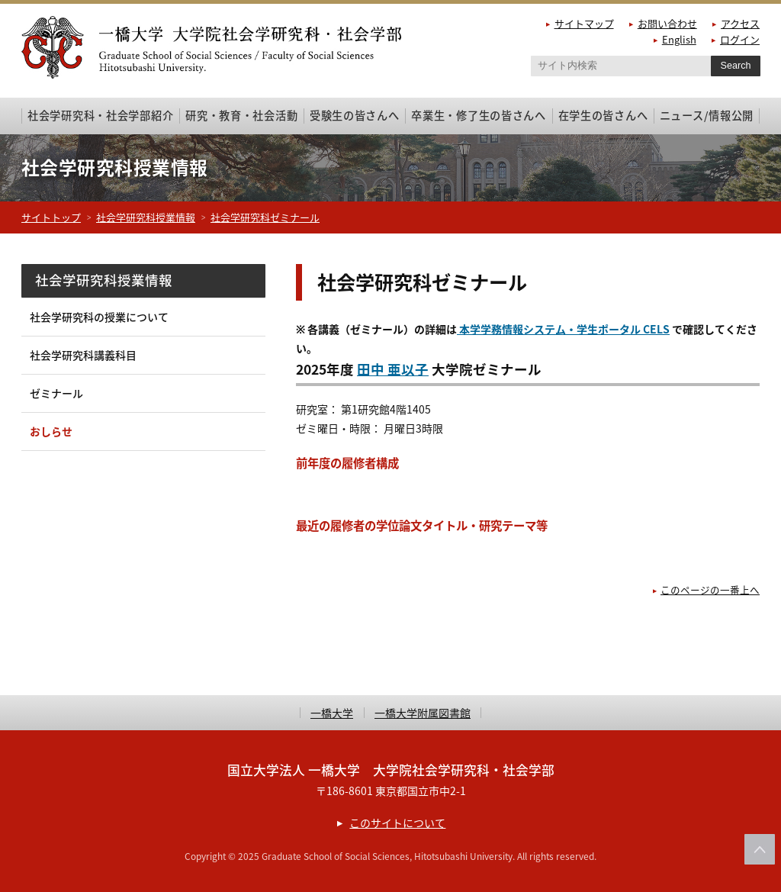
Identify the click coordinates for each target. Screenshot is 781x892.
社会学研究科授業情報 (145, 217)
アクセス (740, 23)
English (679, 39)
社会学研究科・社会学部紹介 (100, 115)
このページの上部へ (759, 849)
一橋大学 (331, 712)
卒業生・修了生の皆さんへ (478, 115)
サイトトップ (51, 217)
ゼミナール (56, 393)
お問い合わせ (667, 23)
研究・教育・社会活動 (241, 115)
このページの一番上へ (710, 589)
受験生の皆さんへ (355, 115)
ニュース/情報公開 (707, 115)
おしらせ (51, 431)
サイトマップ (584, 23)
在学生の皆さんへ (603, 115)
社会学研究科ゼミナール (265, 217)
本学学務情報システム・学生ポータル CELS (563, 329)
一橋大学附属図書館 (422, 712)
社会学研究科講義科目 (83, 354)
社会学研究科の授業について (99, 316)
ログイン (740, 39)
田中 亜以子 (393, 369)
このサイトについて (397, 822)
